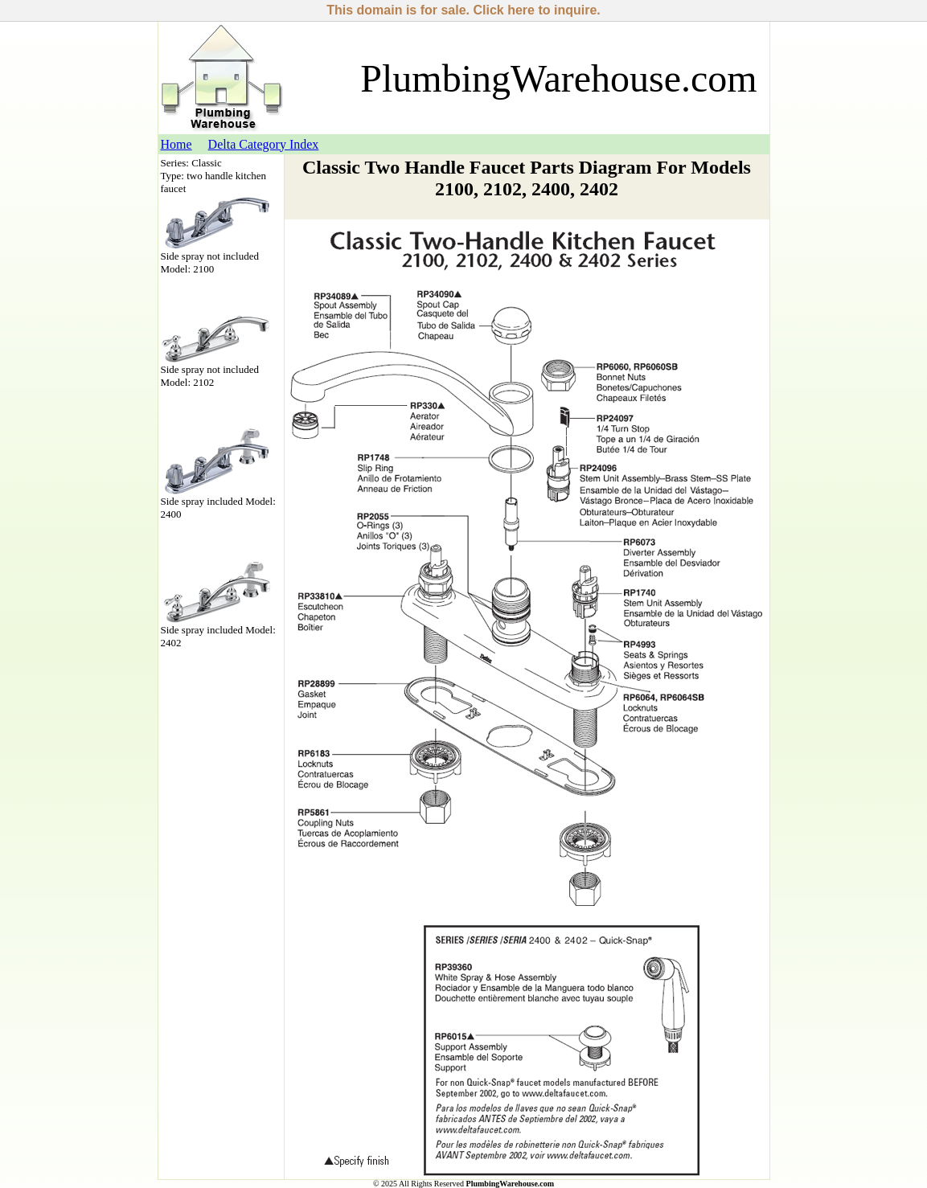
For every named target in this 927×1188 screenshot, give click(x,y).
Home (176, 144)
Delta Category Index (263, 144)
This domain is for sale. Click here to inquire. (463, 10)
